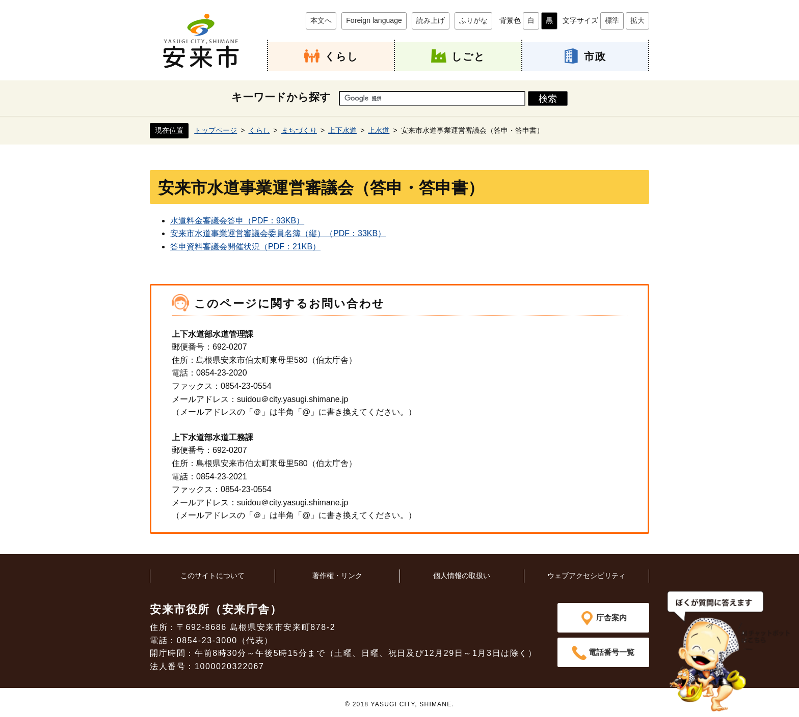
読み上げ (430, 20)
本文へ (321, 20)
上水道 (378, 130)
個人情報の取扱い (461, 575)
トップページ (215, 130)
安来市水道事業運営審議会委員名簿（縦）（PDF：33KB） (278, 233)
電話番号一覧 (611, 652)
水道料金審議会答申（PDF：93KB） (237, 220)
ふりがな (473, 20)
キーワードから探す (281, 97)
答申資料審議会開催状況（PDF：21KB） (245, 246)
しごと (468, 56)
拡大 (637, 20)
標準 (612, 20)
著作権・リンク (337, 575)
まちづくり (299, 130)
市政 (595, 56)
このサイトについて (212, 575)
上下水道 (342, 130)
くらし (341, 56)
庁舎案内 (611, 617)
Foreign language (374, 20)
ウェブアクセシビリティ (586, 575)
